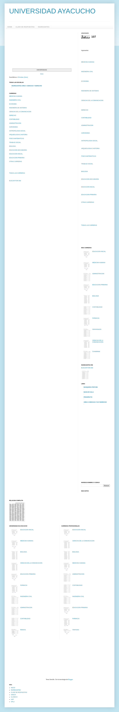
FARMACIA (95, 318)
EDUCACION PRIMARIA (16, 158)
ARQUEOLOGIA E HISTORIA (18, 134)
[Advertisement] (28, 48)
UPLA (12, 702)
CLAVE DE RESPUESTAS (25, 27)
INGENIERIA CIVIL (15, 100)
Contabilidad (96, 351)
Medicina (23, 630)
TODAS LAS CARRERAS (17, 173)
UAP (12, 699)
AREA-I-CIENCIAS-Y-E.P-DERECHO (95, 402)
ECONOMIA (13, 104)
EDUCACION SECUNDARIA (18, 150)
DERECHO (12, 115)
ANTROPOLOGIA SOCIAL (17, 131)
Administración (96, 329)
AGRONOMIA (13, 127)
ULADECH (14, 697)
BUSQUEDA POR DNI (91, 387)
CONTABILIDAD (14, 119)
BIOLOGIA (12, 146)
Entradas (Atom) (23, 77)
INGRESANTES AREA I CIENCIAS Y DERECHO (27, 86)
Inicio (41, 74)
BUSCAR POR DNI (15, 181)
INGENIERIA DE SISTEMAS (18, 108)
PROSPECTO (88, 397)
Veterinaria (75, 630)
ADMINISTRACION (15, 123)
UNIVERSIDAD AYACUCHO (52, 11)
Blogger (70, 679)
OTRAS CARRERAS (15, 161)
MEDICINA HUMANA (15, 96)
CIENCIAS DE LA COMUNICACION (20, 111)
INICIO (13, 688)
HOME (9, 27)
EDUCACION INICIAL (16, 154)
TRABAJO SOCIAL (15, 142)
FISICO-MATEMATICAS (16, 138)
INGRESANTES (43, 27)
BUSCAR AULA (89, 392)
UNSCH (13, 695)
